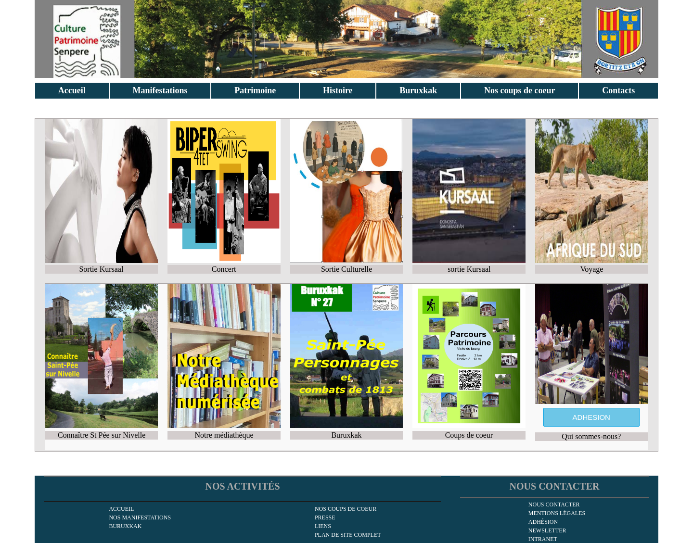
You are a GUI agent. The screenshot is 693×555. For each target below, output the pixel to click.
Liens (323, 526)
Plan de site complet (348, 534)
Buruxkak (418, 90)
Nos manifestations (140, 517)
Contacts (618, 90)
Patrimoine (255, 90)
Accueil (72, 90)
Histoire (338, 90)
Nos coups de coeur (519, 90)
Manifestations (160, 90)
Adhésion (543, 521)
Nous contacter (554, 504)
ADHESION (591, 417)
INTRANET (542, 539)
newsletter (547, 530)
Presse (325, 517)
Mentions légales (556, 513)
